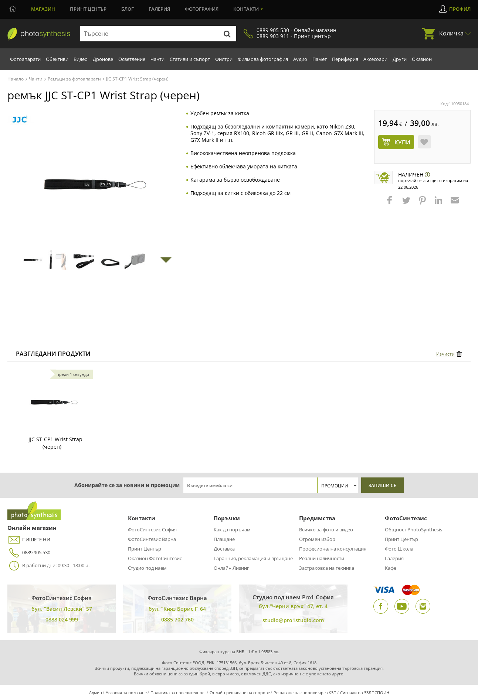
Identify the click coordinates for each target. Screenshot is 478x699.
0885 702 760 (177, 619)
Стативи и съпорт (190, 59)
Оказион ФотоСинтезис (155, 558)
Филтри (224, 59)
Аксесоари (375, 59)
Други (400, 59)
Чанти (157, 59)
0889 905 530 (28, 552)
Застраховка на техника (326, 568)
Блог (127, 9)
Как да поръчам (232, 529)
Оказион (422, 59)
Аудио (300, 59)
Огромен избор (317, 539)
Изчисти (445, 354)
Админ (95, 692)
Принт (88, 9)
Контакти (246, 9)
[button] (390, 203)
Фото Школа (399, 548)
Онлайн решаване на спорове (240, 692)
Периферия (345, 59)
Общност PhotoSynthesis (413, 529)
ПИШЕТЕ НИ (28, 539)
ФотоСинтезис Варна (152, 539)
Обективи (57, 59)
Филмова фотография (263, 59)
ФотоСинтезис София (152, 529)
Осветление (131, 59)
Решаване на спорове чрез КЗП (305, 692)
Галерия (159, 9)
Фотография (201, 9)
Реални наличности (321, 558)
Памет (319, 59)
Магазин (43, 9)
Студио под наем (147, 568)
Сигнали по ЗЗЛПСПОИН (364, 692)
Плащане (224, 539)
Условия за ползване (126, 692)
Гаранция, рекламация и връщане (253, 558)
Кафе (390, 568)
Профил (460, 9)
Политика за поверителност (178, 692)
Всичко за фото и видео (326, 529)
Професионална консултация (332, 548)
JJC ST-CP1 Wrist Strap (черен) (55, 443)
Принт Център (144, 548)
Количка (451, 33)
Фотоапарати (25, 59)
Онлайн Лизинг (231, 568)
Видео (81, 59)
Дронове (103, 59)
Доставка (224, 548)
